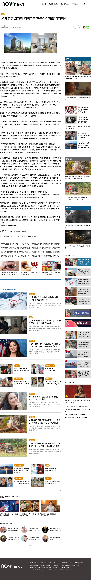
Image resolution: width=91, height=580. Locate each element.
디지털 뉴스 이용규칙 (73, 563)
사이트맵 (81, 563)
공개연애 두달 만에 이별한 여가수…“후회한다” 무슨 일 (13, 539)
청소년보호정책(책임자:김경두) (60, 563)
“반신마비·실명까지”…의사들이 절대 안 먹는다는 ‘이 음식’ (49, 515)
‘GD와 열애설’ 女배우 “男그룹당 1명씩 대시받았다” (33, 539)
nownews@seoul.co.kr (17, 231)
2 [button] (30, 545)
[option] (29, 509)
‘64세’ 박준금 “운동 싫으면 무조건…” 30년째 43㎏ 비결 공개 (34, 530)
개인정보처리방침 (48, 563)
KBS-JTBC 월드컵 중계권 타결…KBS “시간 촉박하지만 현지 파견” (55, 530)
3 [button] (31, 545)
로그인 (31, 563)
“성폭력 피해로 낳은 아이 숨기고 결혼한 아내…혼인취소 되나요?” (29, 515)
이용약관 (41, 563)
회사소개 (36, 563)
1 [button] (29, 545)
